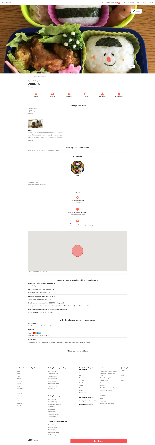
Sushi (101, 398)
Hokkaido (19, 381)
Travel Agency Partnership (107, 388)
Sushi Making (52, 371)
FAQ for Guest (104, 380)
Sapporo (19, 383)
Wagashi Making (52, 376)
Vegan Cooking (52, 386)
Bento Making (52, 381)
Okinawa (19, 396)
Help (138, 2)
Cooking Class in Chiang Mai (87, 401)
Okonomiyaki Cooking (54, 404)
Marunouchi (82, 393)
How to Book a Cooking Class (108, 371)
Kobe (18, 401)
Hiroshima (19, 406)
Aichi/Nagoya (20, 388)
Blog (122, 375)
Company (124, 370)
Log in (151, 2)
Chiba (18, 386)
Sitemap (123, 378)
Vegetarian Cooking (53, 383)
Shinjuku (81, 373)
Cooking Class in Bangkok (86, 397)
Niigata (31, 87)
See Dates (98, 441)
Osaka (18, 376)
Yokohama (20, 391)
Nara (18, 398)
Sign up (145, 2)
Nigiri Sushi (103, 401)
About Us (102, 385)
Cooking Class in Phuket (86, 404)
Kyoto (18, 373)
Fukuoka (19, 378)
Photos (132, 66)
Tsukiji (81, 385)
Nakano (81, 388)
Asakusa (81, 375)
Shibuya (81, 380)
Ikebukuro (82, 383)
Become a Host (104, 383)
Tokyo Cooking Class (128, 2)
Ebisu (81, 378)
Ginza (81, 390)
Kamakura (19, 393)
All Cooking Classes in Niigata (77, 351)
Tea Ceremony (52, 391)
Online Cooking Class (113, 3)
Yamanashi (20, 403)
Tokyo (18, 371)
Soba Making (51, 388)
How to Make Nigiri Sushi (107, 403)
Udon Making (51, 409)
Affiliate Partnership (106, 390)
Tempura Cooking (53, 373)
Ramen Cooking (52, 378)
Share (136, 11)
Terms (123, 380)
